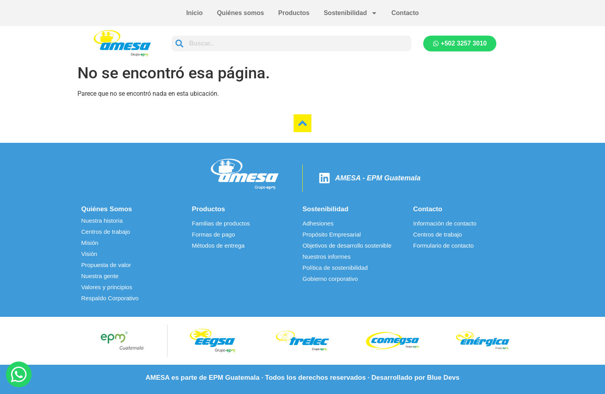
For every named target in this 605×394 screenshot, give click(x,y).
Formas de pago (213, 234)
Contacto (405, 12)
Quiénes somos (240, 12)
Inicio (194, 12)
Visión (89, 253)
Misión (89, 242)
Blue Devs (443, 377)
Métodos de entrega (218, 245)
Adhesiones (318, 223)
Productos (293, 12)
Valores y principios (106, 287)
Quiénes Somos (106, 209)
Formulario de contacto (443, 245)
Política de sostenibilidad (335, 267)
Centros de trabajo (105, 231)
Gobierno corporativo (330, 278)
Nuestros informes (327, 256)
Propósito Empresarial (332, 234)
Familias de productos (221, 223)
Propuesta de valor (106, 264)
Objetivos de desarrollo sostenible (347, 245)
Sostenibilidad (350, 13)
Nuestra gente (100, 276)
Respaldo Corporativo (110, 298)
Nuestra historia (102, 220)
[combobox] (291, 43)
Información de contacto (445, 223)
